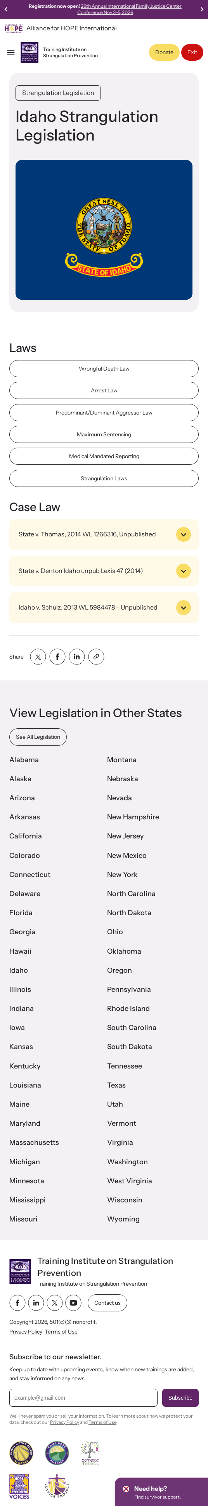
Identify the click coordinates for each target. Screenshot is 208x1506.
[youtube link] (73, 1303)
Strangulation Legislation (58, 93)
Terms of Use (61, 1331)
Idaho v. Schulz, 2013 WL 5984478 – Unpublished (105, 607)
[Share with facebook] (57, 656)
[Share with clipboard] (96, 656)
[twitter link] (55, 1303)
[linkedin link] (36, 1303)
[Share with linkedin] (77, 656)
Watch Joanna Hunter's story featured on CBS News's (104, 9)
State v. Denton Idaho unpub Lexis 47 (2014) (105, 571)
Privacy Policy (25, 1331)
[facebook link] (17, 1303)
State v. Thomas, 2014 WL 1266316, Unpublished (105, 534)
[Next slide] (201, 9)
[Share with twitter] (38, 656)
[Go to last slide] (6, 9)
